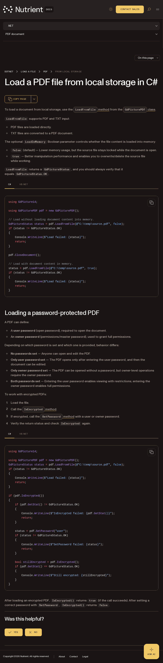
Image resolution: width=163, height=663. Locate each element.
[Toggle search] (149, 9)
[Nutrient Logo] (28, 9)
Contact (73, 656)
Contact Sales (129, 9)
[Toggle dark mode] (110, 9)
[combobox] (34, 99)
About (62, 656)
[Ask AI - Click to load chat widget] (151, 651)
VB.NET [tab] (23, 184)
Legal (85, 656)
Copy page (17, 99)
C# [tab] (9, 184)
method (91, 109)
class (139, 109)
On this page (148, 58)
